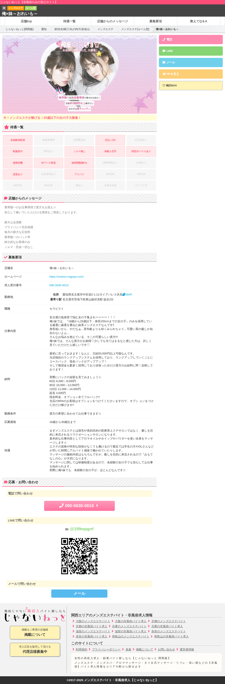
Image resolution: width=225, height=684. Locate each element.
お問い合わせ (166, 649)
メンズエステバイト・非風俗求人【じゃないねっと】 (121, 680)
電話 (167, 39)
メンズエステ (105, 29)
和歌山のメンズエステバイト (130, 636)
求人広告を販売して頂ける (35, 649)
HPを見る (170, 74)
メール (79, 593)
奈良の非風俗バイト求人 (91, 636)
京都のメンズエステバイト (168, 621)
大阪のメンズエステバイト (93, 621)
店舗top (26, 21)
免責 (128, 649)
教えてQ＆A (198, 21)
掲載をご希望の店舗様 (35, 632)
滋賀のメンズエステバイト (93, 631)
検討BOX (171, 85)
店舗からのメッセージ (112, 21)
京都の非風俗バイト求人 (91, 626)
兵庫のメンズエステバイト (129, 626)
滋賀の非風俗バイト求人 (131, 631)
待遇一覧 (69, 21)
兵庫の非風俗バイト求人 (167, 626)
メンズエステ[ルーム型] (135, 29)
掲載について (144, 649)
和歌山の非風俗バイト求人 (171, 636)
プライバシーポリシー (106, 649)
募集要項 (155, 21)
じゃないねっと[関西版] (20, 29)
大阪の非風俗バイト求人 (131, 621)
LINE (167, 51)
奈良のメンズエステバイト (168, 631)
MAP (127, 294)
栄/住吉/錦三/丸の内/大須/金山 (72, 29)
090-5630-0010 (59, 285)
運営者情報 (187, 649)
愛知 (44, 29)
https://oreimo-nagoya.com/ (67, 276)
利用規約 (81, 649)
